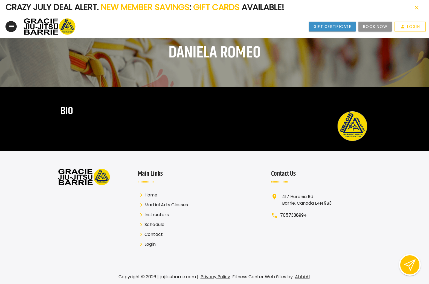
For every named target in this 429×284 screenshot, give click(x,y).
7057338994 (293, 214)
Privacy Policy (215, 276)
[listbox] (168, 219)
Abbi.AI (302, 276)
